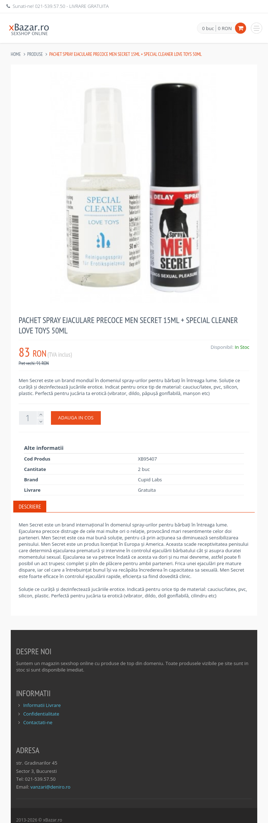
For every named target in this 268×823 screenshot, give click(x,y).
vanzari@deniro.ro (50, 787)
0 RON (225, 28)
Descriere (30, 506)
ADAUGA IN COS (76, 417)
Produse (35, 54)
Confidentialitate (41, 714)
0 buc (208, 29)
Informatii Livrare (42, 705)
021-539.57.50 (50, 6)
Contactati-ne (37, 722)
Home (16, 54)
